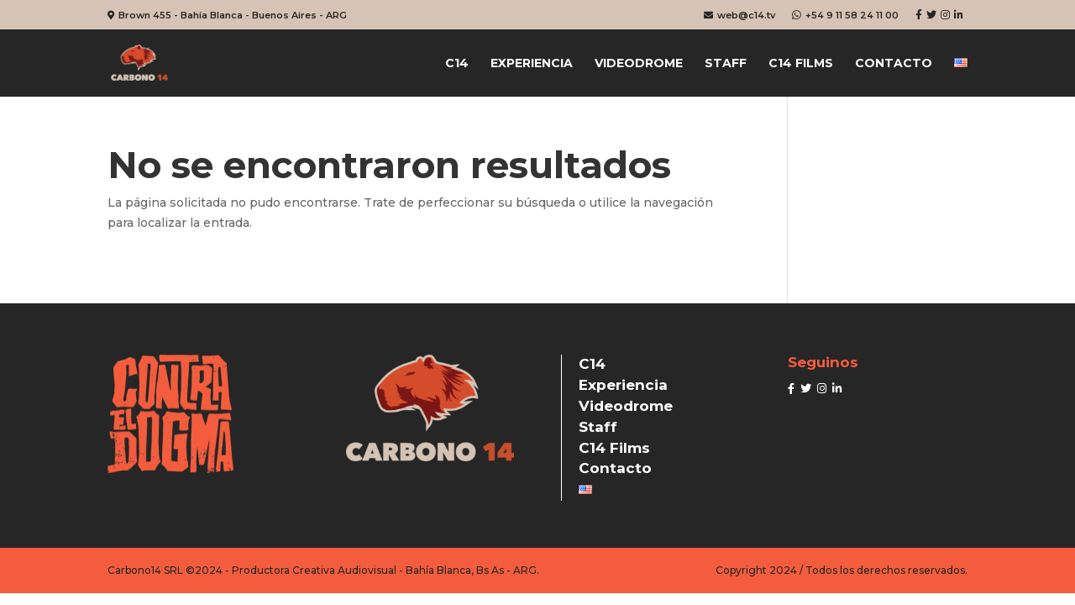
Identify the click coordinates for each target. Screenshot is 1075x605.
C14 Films (800, 64)
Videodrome (639, 64)
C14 (457, 64)
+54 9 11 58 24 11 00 (845, 15)
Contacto (893, 64)
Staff (726, 64)
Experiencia (531, 64)
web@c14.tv (739, 15)
